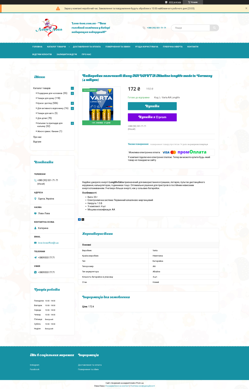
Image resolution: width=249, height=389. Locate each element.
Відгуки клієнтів (42, 54)
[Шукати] (214, 27)
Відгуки (37, 141)
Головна (37, 46)
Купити (152, 106)
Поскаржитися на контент (117, 386)
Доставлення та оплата (87, 46)
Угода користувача (146, 46)
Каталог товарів (56, 46)
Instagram (34, 365)
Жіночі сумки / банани (47, 131)
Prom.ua (140, 383)
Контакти (192, 46)
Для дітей (42, 118)
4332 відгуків (175, 2)
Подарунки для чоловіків (49, 93)
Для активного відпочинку (50, 108)
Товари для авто (45, 113)
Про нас (86, 54)
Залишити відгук (67, 54)
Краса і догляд (44, 103)
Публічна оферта (173, 46)
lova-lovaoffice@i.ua (48, 243)
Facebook (34, 369)
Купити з (152, 117)
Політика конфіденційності (142, 386)
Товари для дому (45, 98)
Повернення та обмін (117, 46)
